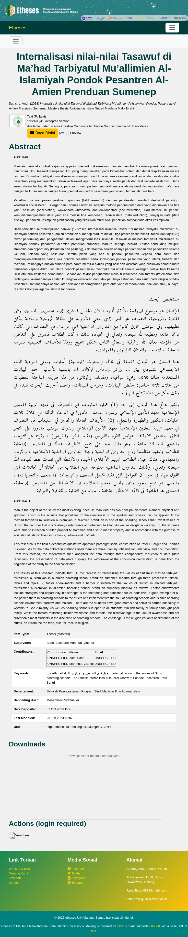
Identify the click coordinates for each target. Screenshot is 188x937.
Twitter (74, 873)
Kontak (14, 882)
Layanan (15, 878)
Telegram (76, 882)
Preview (75, 133)
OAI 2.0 (154, 926)
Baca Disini (42, 133)
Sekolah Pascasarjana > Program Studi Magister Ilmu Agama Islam (93, 691)
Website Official (19, 869)
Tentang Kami (18, 873)
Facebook (76, 869)
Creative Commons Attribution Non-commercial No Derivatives (104, 126)
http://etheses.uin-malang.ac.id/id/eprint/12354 (79, 727)
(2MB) (47, 133)
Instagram (76, 878)
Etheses (17, 27)
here (94, 931)
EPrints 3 (123, 926)
